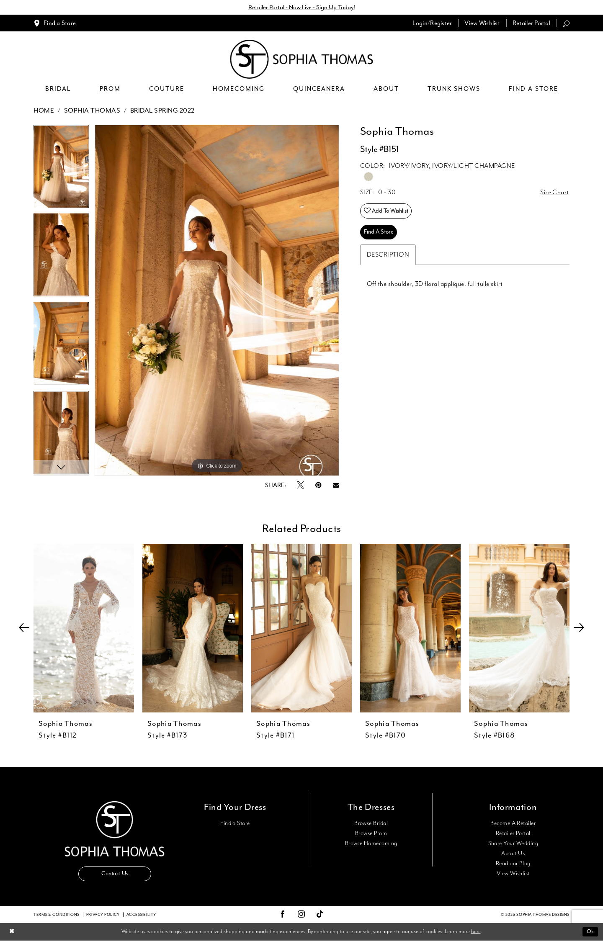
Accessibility (141, 914)
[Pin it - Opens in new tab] (318, 485)
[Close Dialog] (12, 932)
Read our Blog (513, 863)
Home (44, 110)
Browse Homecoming (371, 843)
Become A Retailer (513, 823)
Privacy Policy (103, 914)
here (476, 931)
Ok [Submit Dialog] (590, 931)
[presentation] (84, 628)
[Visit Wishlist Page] (482, 23)
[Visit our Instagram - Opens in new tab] (301, 914)
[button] (432, 23)
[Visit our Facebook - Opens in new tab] (282, 914)
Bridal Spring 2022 (162, 110)
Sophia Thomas (92, 110)
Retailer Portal (513, 833)
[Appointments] (54, 23)
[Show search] (566, 23)
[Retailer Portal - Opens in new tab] (531, 23)
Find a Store (235, 823)
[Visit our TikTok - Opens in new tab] (320, 915)
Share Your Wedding (513, 843)
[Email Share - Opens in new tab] (335, 485)
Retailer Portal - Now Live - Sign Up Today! (301, 7)
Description (388, 255)
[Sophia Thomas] (301, 59)
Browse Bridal (371, 823)
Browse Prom (371, 833)
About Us (513, 853)
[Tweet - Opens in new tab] (300, 485)
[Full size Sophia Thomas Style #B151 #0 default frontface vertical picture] (217, 300)
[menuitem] (54, 23)
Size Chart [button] (554, 193)
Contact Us (115, 873)
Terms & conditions (57, 914)
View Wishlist (513, 873)
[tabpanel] (61, 169)
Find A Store (379, 232)
